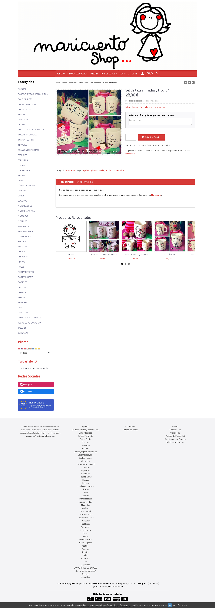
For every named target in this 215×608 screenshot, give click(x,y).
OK (169, 605)
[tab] (65, 182)
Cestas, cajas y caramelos (31, 129)
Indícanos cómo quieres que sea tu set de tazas (152, 115)
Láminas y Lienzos (26, 185)
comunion (36, 426)
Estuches (22, 155)
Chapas (21, 124)
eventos (24, 430)
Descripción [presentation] (65, 182)
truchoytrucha (105, 170)
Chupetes (22, 145)
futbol (57, 430)
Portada (61, 73)
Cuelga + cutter (26, 139)
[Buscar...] (157, 73)
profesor (40, 436)
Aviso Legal (175, 432)
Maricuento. (130, 153)
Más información (180, 605)
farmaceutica (42, 430)
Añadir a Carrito (151, 137)
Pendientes (23, 256)
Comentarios (118, 170)
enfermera (55, 426)
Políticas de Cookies (175, 442)
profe (34, 436)
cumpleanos (46, 426)
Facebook (26, 391)
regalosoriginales (90, 170)
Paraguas (23, 241)
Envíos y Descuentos (77, 73)
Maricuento (156, 195)
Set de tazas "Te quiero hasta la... (104, 254)
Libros (21, 195)
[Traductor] (35, 353)
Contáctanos (175, 429)
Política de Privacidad (175, 436)
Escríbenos (130, 426)
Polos (21, 267)
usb (53, 436)
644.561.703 (85, 583)
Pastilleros (24, 246)
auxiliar (24, 426)
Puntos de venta (109, 73)
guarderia (24, 433)
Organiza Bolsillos (27, 236)
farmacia (51, 430)
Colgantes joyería (27, 134)
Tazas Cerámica (25, 231)
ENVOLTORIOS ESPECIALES (29, 317)
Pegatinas (23, 251)
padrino (29, 436)
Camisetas (23, 119)
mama (57, 433)
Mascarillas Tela (26, 211)
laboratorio (32, 433)
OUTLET (135, 73)
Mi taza (71, 254)
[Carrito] (150, 73)
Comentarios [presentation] (84, 182)
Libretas (22, 190)
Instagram (26, 384)
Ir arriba (175, 426)
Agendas (22, 89)
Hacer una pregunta (154, 107)
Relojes (22, 292)
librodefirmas (42, 433)
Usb (20, 307)
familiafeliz (31, 430)
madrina (51, 433)
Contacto (124, 73)
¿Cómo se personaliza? (29, 322)
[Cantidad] (130, 137)
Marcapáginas (25, 206)
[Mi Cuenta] (142, 73)
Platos (21, 261)
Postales (22, 282)
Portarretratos (26, 272)
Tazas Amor (70, 170)
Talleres (94, 73)
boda (30, 426)
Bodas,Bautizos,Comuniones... (33, 94)
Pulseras (22, 287)
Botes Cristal (25, 109)
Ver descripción (133, 107)
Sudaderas (23, 302)
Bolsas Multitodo (27, 104)
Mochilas (22, 221)
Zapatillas (23, 312)
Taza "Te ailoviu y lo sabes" (137, 254)
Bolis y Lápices (25, 99)
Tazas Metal (24, 226)
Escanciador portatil (28, 150)
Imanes (21, 180)
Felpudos (22, 165)
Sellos (21, 297)
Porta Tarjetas (25, 277)
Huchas (21, 175)
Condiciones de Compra (175, 439)
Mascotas (23, 216)
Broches (22, 114)
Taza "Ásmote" (169, 254)
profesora (47, 436)
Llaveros (22, 200)
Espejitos (23, 160)
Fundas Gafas (24, 170)
